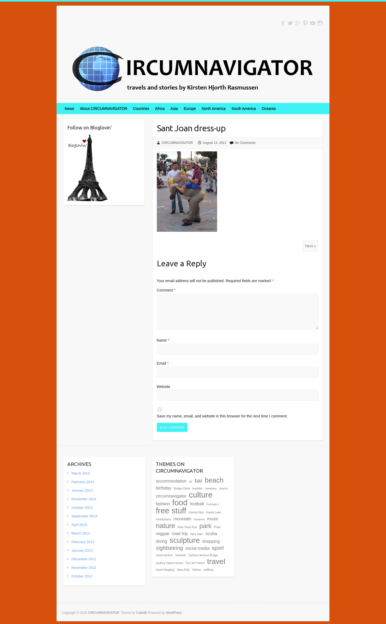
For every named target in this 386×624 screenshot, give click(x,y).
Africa (160, 108)
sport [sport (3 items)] (218, 548)
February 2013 (82, 542)
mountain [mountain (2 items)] (182, 518)
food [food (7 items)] (180, 502)
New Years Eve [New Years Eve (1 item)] (187, 527)
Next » (310, 246)
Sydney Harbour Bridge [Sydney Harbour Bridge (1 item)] (203, 555)
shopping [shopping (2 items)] (211, 541)
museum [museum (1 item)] (199, 519)
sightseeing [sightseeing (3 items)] (169, 548)
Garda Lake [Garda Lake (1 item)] (213, 512)
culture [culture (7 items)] (201, 494)
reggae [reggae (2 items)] (162, 533)
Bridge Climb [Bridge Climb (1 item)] (182, 488)
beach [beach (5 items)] (214, 480)
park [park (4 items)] (205, 525)
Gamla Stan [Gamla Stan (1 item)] (196, 512)
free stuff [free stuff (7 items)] (171, 510)
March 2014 (80, 473)
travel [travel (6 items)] (216, 561)
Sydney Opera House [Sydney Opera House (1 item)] (169, 563)
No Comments (245, 143)
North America (214, 108)
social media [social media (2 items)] (197, 548)
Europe (190, 108)
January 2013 (81, 550)
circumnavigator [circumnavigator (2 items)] (171, 496)
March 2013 (80, 533)
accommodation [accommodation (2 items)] (171, 481)
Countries (141, 108)
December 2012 (83, 559)
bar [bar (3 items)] (198, 481)
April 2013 (79, 525)
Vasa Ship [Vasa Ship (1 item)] (183, 569)
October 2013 (81, 508)
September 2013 (84, 516)
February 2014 (82, 482)
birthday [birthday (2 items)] (163, 487)
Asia (174, 108)
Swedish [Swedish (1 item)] (180, 555)
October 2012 (81, 576)
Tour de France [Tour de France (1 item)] (195, 563)
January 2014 (81, 490)
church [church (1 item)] (223, 488)
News (69, 108)
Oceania (269, 108)
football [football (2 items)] (197, 503)
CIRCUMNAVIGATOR (177, 143)
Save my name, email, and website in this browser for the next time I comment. (222, 416)
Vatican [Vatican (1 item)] (196, 569)
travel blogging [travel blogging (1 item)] (165, 569)
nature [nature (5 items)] (165, 525)
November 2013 (83, 499)
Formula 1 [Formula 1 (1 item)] (212, 504)
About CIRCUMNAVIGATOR (103, 108)
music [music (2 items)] (212, 518)
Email (163, 363)
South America (243, 108)
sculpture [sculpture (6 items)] (185, 540)
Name (163, 340)
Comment (166, 290)
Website (163, 386)
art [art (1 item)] (190, 481)
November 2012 (83, 568)
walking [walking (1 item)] (208, 569)
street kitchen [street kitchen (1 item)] (164, 555)
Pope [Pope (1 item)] (217, 527)
